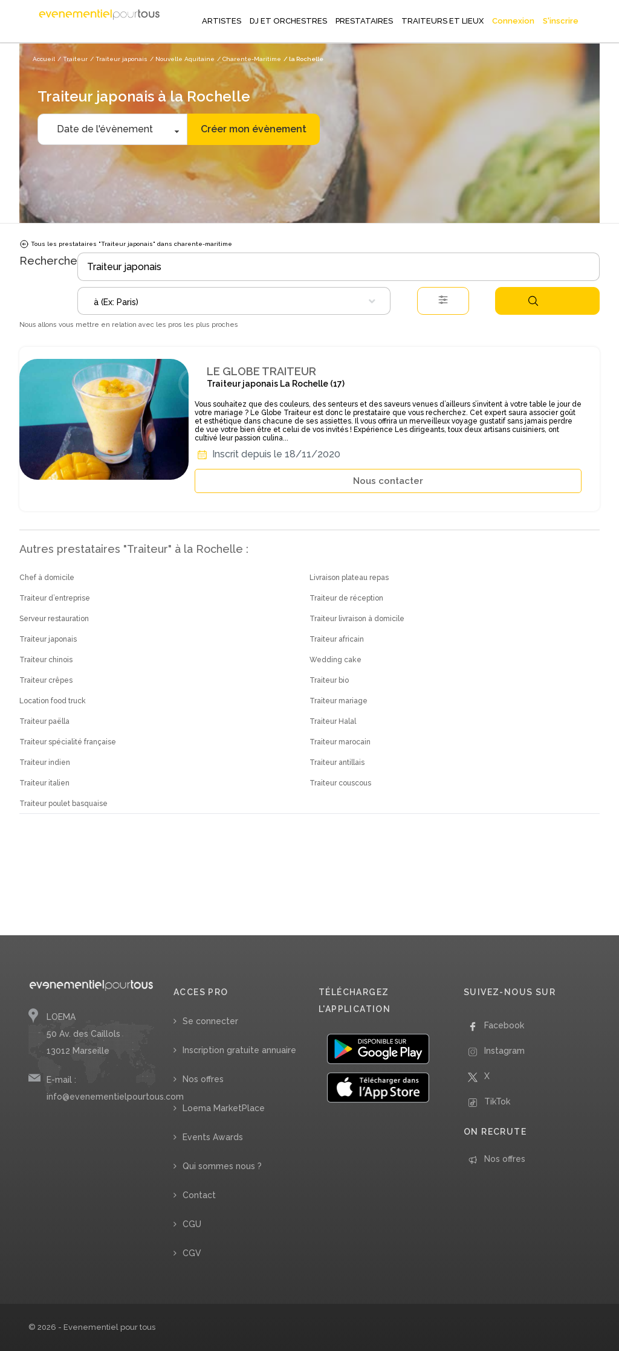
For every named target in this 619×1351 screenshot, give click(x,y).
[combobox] (234, 301)
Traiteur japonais (48, 639)
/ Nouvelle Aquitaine (182, 59)
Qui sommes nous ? (222, 1166)
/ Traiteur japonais (118, 59)
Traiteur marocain (340, 742)
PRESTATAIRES (364, 20)
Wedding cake (335, 660)
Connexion (513, 20)
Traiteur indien (44, 762)
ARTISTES (221, 20)
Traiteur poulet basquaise (63, 803)
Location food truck (52, 701)
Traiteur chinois (46, 660)
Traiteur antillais (337, 762)
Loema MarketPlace (224, 1108)
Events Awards (213, 1137)
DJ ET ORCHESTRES (288, 20)
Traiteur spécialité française (67, 742)
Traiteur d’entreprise (54, 598)
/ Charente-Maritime (249, 59)
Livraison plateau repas (349, 577)
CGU (192, 1224)
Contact (199, 1195)
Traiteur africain (337, 639)
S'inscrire (560, 20)
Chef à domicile (46, 577)
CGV (192, 1253)
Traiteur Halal (333, 721)
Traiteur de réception (346, 598)
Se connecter (210, 1021)
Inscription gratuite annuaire (239, 1050)
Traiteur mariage (339, 701)
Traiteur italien (44, 783)
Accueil (44, 59)
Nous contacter (388, 481)
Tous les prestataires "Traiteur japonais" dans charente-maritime (125, 244)
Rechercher (533, 301)
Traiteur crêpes (46, 680)
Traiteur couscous (340, 783)
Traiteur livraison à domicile (357, 618)
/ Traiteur (72, 59)
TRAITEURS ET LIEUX (442, 20)
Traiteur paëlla (44, 721)
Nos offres (203, 1079)
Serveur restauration (54, 618)
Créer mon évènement (253, 129)
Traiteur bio (329, 680)
